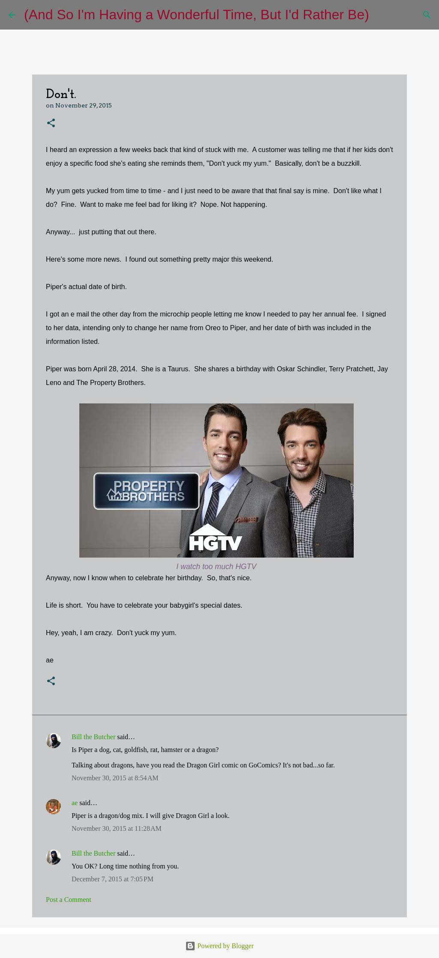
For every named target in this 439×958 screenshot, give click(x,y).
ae (75, 802)
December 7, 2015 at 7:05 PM (112, 879)
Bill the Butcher (93, 736)
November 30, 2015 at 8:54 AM (115, 778)
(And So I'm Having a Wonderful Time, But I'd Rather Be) (196, 14)
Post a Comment (68, 899)
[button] (51, 123)
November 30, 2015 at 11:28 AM (117, 828)
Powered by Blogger (219, 945)
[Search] (381, 15)
